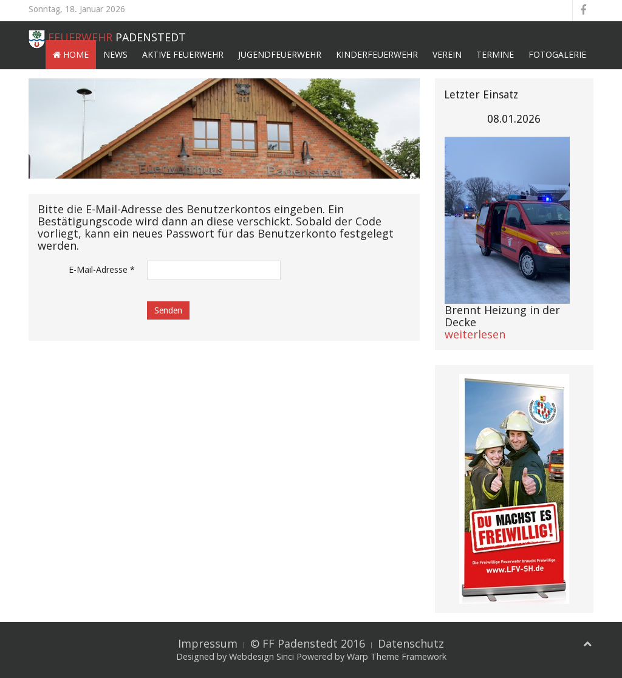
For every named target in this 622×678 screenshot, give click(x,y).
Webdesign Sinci (261, 656)
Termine (495, 54)
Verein (447, 54)
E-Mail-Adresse (102, 269)
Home (71, 54)
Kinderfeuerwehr (377, 54)
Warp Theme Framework (396, 656)
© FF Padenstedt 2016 (307, 643)
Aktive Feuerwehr (183, 54)
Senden (168, 310)
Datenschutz (411, 643)
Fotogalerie (557, 54)
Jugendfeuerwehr (279, 54)
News (115, 54)
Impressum (208, 643)
